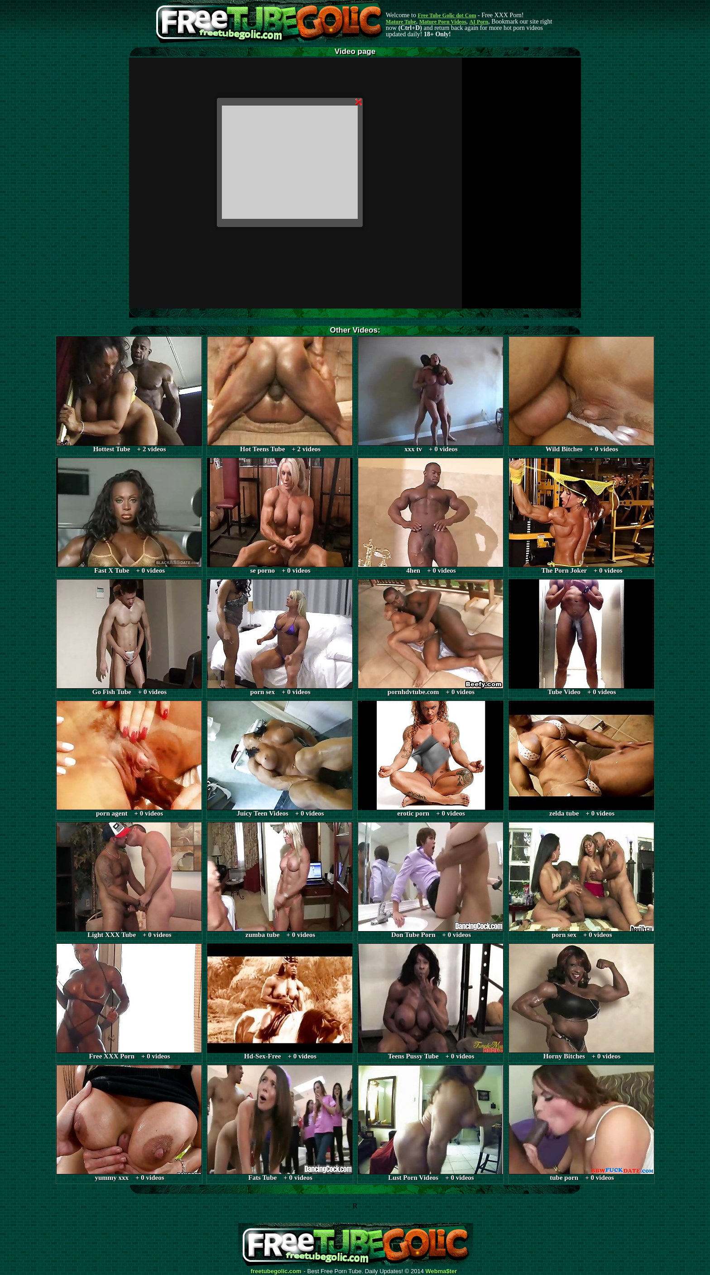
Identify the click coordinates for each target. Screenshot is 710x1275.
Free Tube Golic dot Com (446, 15)
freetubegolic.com (276, 1271)
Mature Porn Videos (442, 22)
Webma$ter (441, 1271)
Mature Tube (401, 22)
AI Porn (479, 22)
